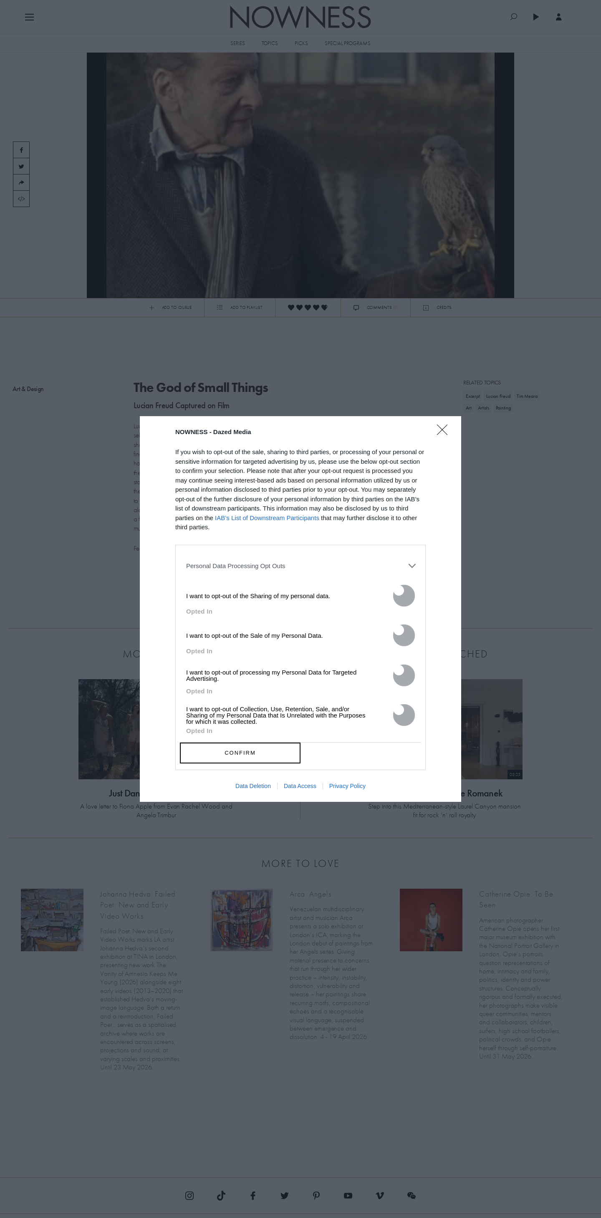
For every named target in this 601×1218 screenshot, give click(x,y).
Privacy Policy (347, 786)
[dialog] (300, 609)
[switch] (404, 595)
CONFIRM (240, 753)
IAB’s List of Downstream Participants (267, 517)
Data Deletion (253, 786)
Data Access (300, 786)
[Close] (445, 435)
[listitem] (300, 566)
